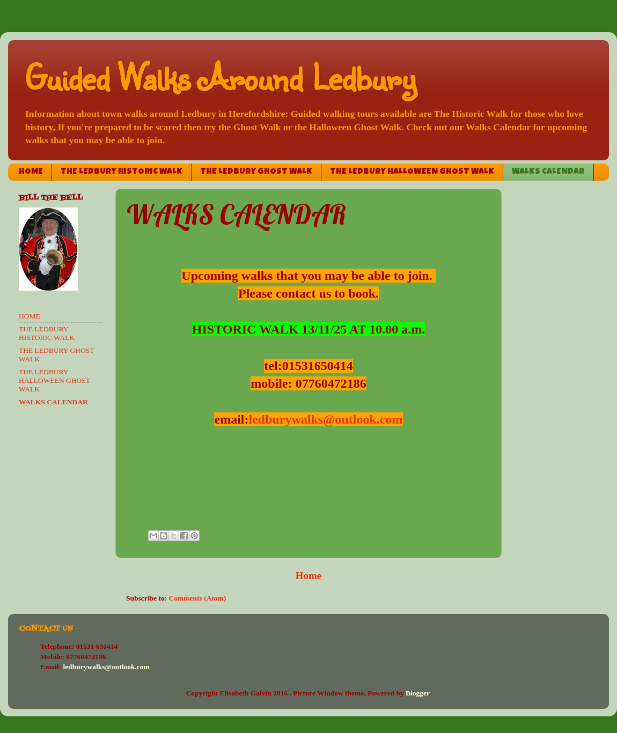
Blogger (417, 693)
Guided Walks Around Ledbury (220, 77)
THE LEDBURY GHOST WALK (256, 172)
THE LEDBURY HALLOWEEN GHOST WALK (412, 172)
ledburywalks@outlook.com (325, 419)
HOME (31, 172)
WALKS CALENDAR (548, 172)
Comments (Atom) (197, 598)
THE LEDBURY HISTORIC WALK (121, 172)
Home (308, 575)
